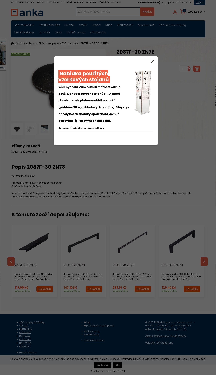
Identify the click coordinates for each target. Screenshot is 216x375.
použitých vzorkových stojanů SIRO (84, 94)
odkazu (99, 128)
